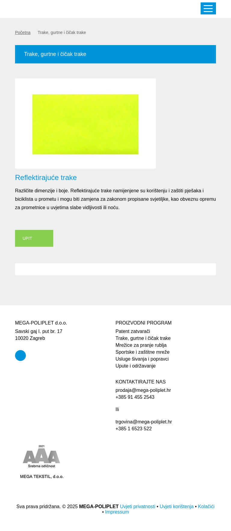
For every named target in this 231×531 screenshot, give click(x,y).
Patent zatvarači (133, 331)
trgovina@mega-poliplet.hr (144, 421)
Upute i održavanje (136, 365)
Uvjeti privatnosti (137, 506)
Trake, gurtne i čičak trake (143, 338)
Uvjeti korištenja (177, 506)
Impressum (117, 511)
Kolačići (206, 506)
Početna (22, 32)
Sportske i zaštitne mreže (143, 352)
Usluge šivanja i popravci (142, 359)
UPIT (27, 238)
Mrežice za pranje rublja (141, 345)
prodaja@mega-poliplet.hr (143, 390)
